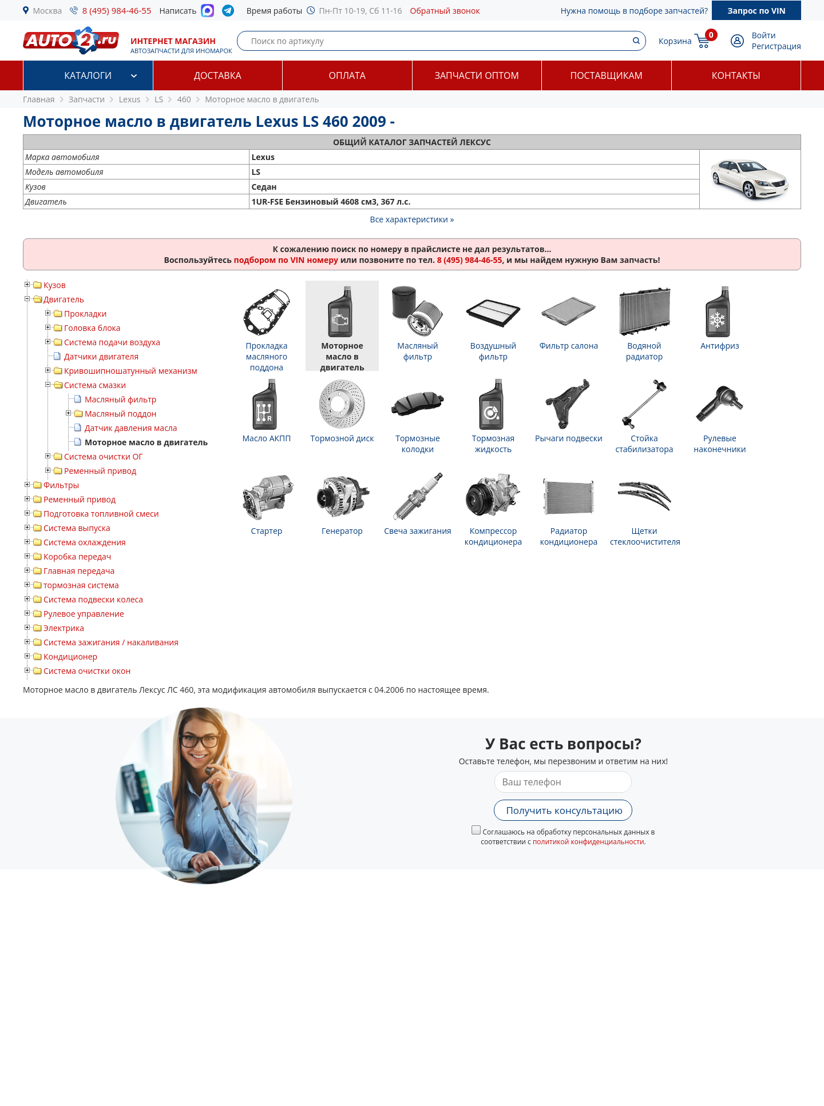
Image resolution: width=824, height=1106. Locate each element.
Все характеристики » (412, 219)
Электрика (63, 627)
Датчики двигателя (101, 356)
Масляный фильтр (120, 399)
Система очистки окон (86, 670)
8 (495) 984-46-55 (117, 10)
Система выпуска (76, 527)
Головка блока (92, 327)
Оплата (347, 75)
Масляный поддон (120, 413)
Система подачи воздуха (112, 342)
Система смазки (95, 385)
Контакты (736, 75)
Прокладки (85, 313)
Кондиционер (70, 656)
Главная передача (78, 570)
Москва (47, 10)
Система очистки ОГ (103, 456)
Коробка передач (77, 556)
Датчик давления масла (131, 427)
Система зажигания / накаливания (111, 642)
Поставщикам (607, 75)
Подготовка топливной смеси (101, 513)
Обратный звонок (445, 10)
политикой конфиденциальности (588, 842)
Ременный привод (100, 470)
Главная (39, 99)
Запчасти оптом (477, 75)
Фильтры (61, 485)
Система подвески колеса (93, 599)
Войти (764, 35)
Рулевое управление (83, 613)
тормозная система (81, 585)
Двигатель (63, 299)
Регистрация (776, 46)
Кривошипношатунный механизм (130, 370)
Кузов (54, 285)
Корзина (675, 40)
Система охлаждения (84, 542)
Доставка (217, 75)
